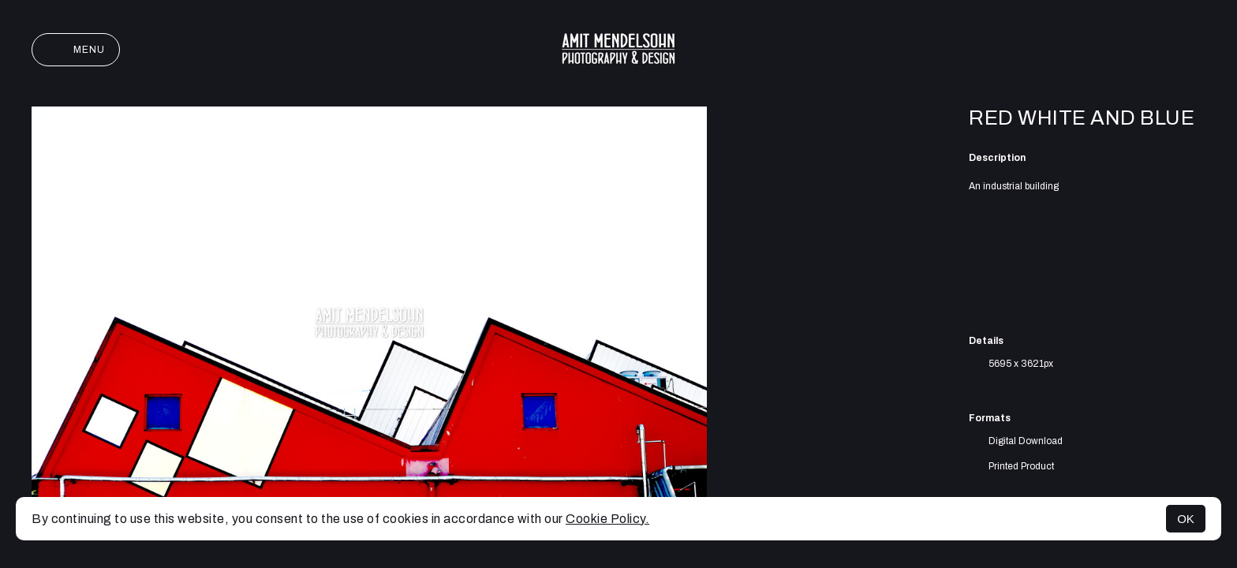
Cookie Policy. (607, 518)
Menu (76, 49)
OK (1185, 518)
